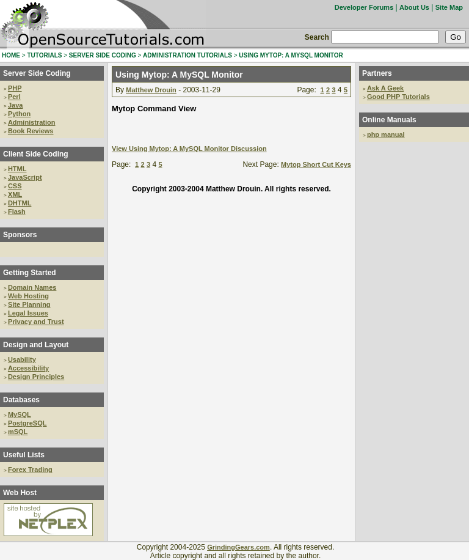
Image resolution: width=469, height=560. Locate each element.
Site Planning (29, 304)
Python (19, 113)
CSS (15, 186)
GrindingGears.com (238, 547)
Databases (21, 400)
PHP (15, 88)
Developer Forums (364, 7)
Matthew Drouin (151, 90)
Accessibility (28, 368)
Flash (17, 211)
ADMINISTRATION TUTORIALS (187, 55)
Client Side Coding (35, 154)
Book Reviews (31, 130)
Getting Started (29, 272)
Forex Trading (30, 469)
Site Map (449, 7)
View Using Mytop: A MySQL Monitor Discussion (189, 148)
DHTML (20, 203)
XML (15, 194)
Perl (14, 96)
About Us (414, 7)
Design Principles (36, 376)
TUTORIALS (44, 55)
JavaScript (25, 177)
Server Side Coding (37, 73)
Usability (22, 359)
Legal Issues (28, 313)
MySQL (19, 414)
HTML (17, 168)
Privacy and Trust (36, 321)
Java (15, 105)
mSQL (17, 431)
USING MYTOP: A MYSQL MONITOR (291, 55)
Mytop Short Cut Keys (316, 164)
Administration (32, 122)
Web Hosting (28, 296)
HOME (11, 55)
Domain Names (32, 287)
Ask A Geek (385, 88)
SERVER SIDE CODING (102, 55)
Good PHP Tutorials (398, 96)
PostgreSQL (27, 423)
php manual (386, 134)
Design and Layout (35, 345)
